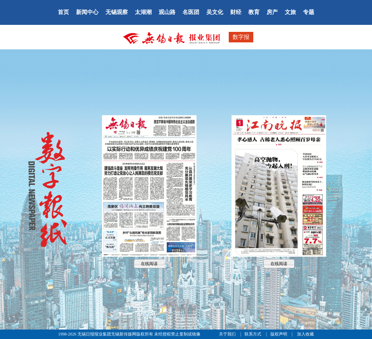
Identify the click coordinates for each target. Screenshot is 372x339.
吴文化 (214, 12)
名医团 (190, 12)
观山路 (167, 12)
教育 (254, 12)
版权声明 (279, 334)
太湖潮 (143, 12)
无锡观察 (116, 12)
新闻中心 (87, 12)
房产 (272, 12)
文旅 (290, 12)
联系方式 (253, 334)
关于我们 (228, 334)
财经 (235, 12)
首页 (63, 12)
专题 (308, 12)
